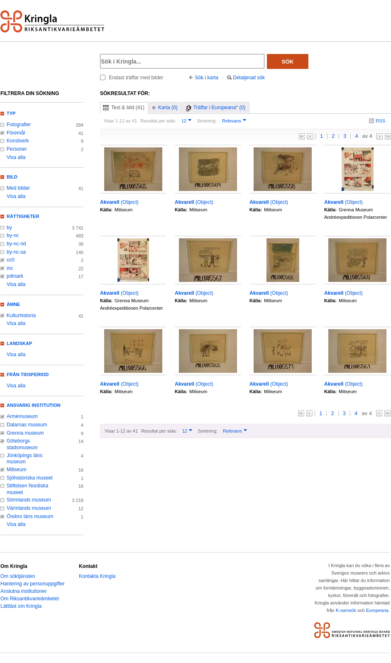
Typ (11, 113)
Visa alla (16, 157)
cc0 (11, 260)
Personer (17, 149)
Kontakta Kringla (97, 576)
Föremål (16, 133)
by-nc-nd (16, 244)
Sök (288, 62)
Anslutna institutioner (23, 591)
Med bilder (18, 188)
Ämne (13, 304)
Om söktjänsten (17, 576)
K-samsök (346, 610)
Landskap (19, 343)
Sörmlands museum (29, 500)
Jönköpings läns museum (24, 459)
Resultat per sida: (158, 120)
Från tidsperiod (28, 374)
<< (302, 136)
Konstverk (18, 141)
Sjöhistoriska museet (30, 478)
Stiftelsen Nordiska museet (27, 489)
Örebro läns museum (30, 516)
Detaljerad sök (249, 78)
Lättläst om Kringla (21, 606)
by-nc (13, 235)
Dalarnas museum (27, 425)
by (9, 227)
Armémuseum (22, 416)
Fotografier (19, 124)
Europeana (377, 610)
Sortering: (207, 120)
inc (10, 268)
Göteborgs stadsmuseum (22, 444)
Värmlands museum (29, 508)
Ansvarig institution (34, 405)
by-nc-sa (16, 252)
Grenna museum (25, 433)
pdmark (15, 276)
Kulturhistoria (21, 315)
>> (388, 136)
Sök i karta (207, 78)
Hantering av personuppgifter (32, 584)
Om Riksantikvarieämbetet (29, 599)
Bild (12, 176)
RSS (380, 120)
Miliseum (16, 469)
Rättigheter (23, 216)
